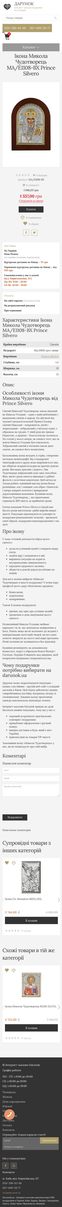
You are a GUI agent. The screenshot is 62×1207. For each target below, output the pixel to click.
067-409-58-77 (40, 28)
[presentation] (25, 805)
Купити (31, 209)
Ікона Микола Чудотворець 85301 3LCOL (30, 1006)
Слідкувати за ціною (31, 200)
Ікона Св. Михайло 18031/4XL (23, 899)
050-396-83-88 (14, 27)
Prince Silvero (50, 356)
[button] (59, 900)
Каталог (29, 47)
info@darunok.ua (11, 1192)
